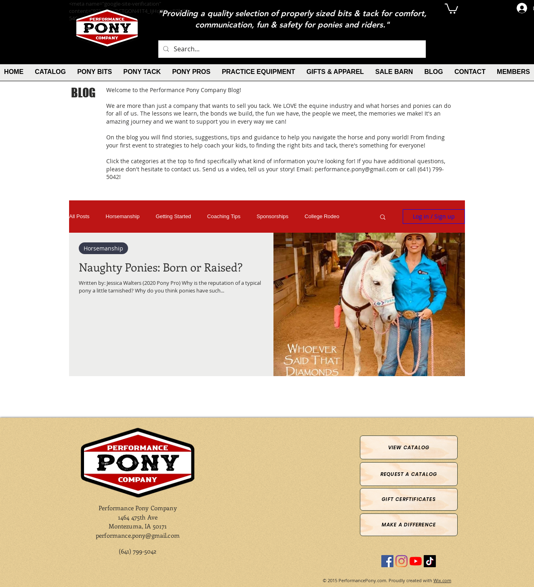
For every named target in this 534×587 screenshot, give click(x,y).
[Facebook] (387, 561)
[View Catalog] (409, 447)
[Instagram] (401, 561)
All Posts (79, 216)
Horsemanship (123, 216)
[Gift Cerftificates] (409, 499)
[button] (451, 8)
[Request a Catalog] (409, 474)
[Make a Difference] (409, 524)
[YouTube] (416, 561)
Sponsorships (272, 216)
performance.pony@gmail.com (356, 169)
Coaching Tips (223, 216)
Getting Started (173, 216)
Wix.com (442, 580)
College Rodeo (322, 216)
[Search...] (291, 49)
